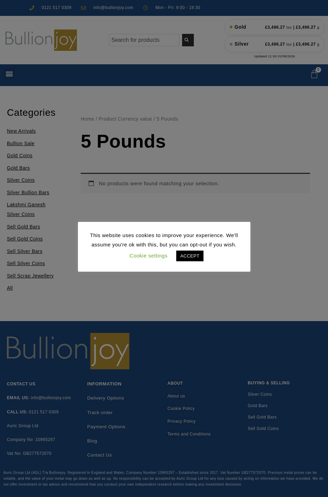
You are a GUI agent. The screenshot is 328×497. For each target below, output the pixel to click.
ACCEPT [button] (190, 256)
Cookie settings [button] (149, 256)
